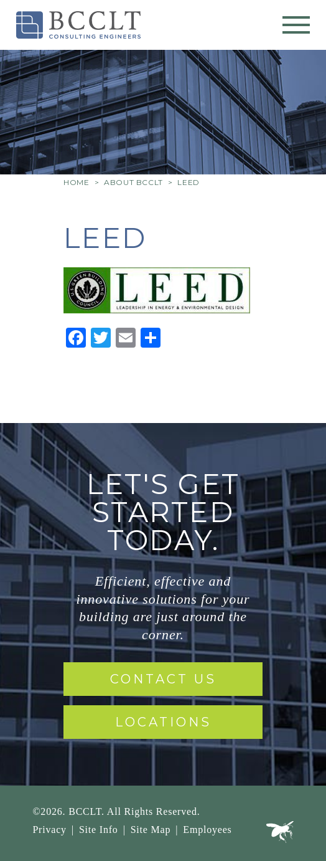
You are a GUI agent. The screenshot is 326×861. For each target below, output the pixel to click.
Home (76, 182)
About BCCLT (133, 182)
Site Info (98, 829)
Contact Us (163, 679)
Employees (207, 829)
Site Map (151, 829)
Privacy (49, 829)
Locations (163, 722)
